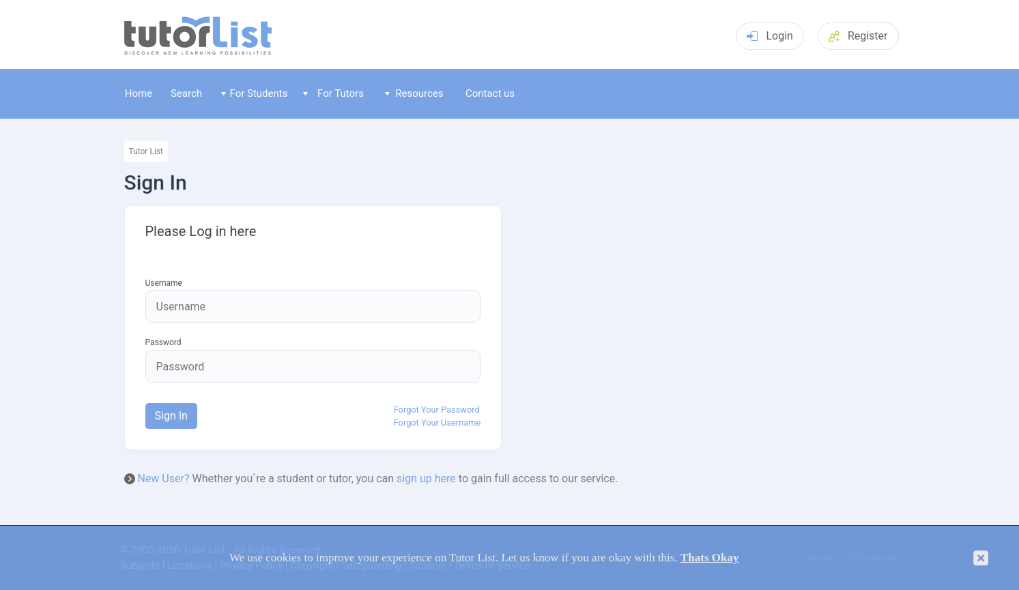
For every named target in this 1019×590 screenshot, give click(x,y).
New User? (163, 478)
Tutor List (146, 151)
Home (138, 93)
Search (186, 93)
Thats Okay (709, 557)
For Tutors (333, 93)
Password (163, 342)
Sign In (171, 415)
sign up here (426, 478)
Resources (414, 93)
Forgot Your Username (437, 423)
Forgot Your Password (437, 410)
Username (163, 283)
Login (769, 35)
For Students (254, 93)
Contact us (490, 93)
